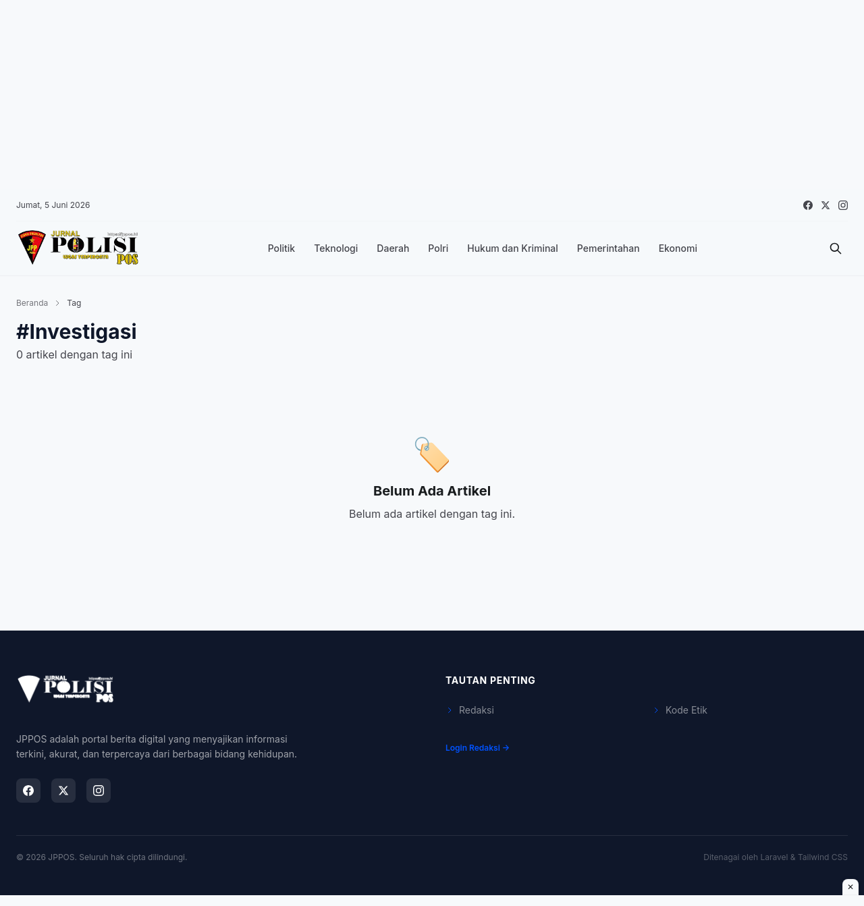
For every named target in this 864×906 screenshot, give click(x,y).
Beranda (32, 303)
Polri (438, 248)
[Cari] (836, 248)
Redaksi (470, 710)
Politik (282, 248)
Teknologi (336, 248)
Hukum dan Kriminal (512, 248)
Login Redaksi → (478, 748)
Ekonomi (678, 248)
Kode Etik (679, 710)
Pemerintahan (608, 248)
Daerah (393, 248)
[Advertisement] (405, 94)
